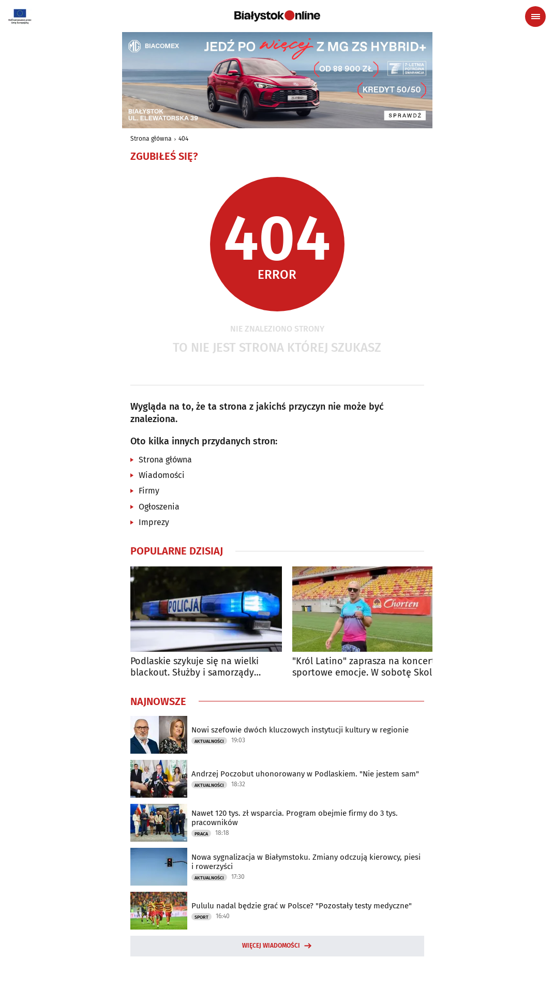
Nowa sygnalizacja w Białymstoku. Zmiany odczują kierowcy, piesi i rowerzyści (306, 861)
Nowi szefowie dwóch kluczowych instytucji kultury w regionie (300, 730)
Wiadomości (162, 475)
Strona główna (151, 138)
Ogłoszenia (159, 507)
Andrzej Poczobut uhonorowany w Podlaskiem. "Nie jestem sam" (305, 774)
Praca (201, 833)
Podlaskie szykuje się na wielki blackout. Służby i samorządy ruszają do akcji (194, 667)
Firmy (149, 491)
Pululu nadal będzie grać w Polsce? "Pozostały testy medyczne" (301, 905)
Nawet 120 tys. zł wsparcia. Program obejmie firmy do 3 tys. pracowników (294, 818)
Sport (201, 917)
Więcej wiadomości (271, 945)
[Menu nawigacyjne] (535, 16)
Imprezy (154, 522)
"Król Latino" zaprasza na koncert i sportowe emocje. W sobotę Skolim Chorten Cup (367, 667)
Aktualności (209, 741)
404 (183, 138)
